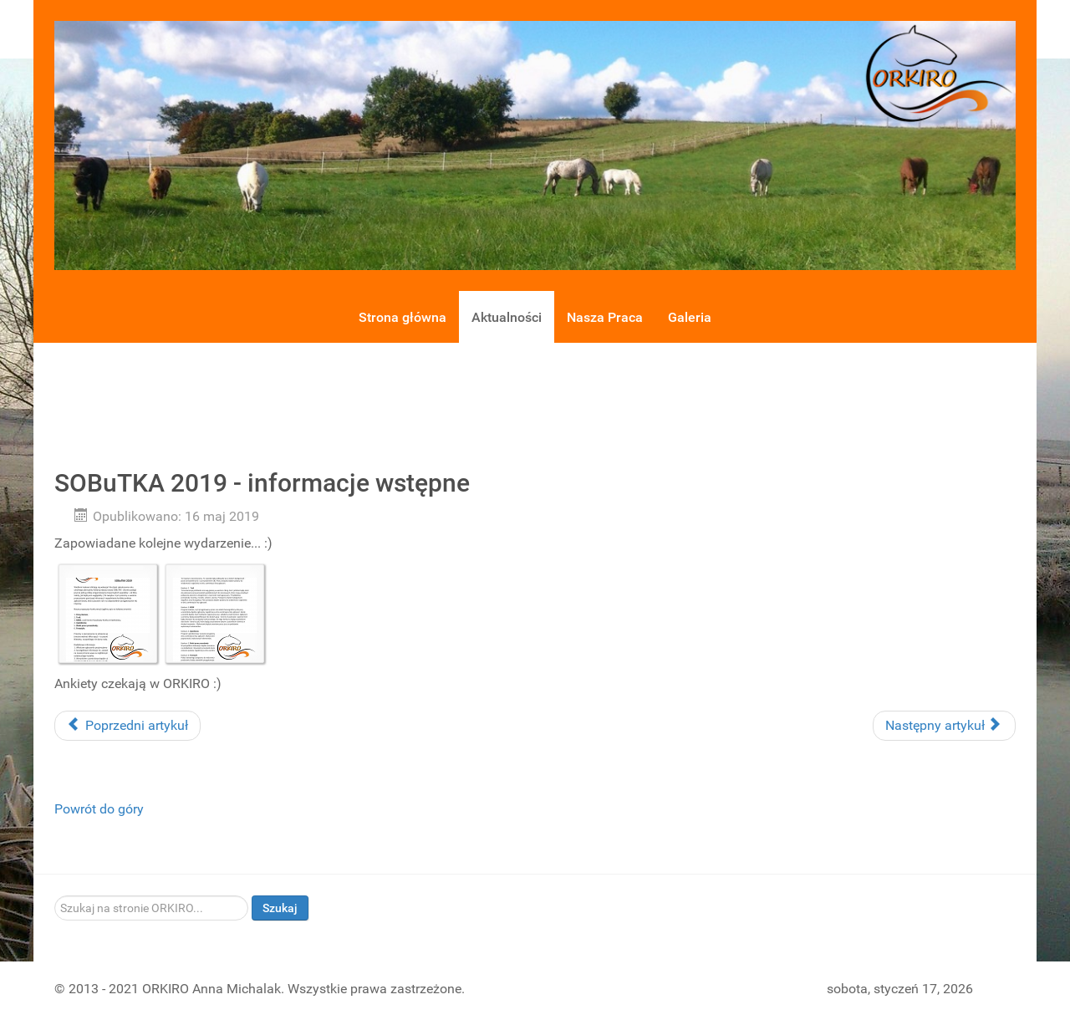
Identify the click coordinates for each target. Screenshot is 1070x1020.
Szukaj (280, 908)
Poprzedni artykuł (127, 725)
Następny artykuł (942, 725)
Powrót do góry (99, 809)
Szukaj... (54, 895)
